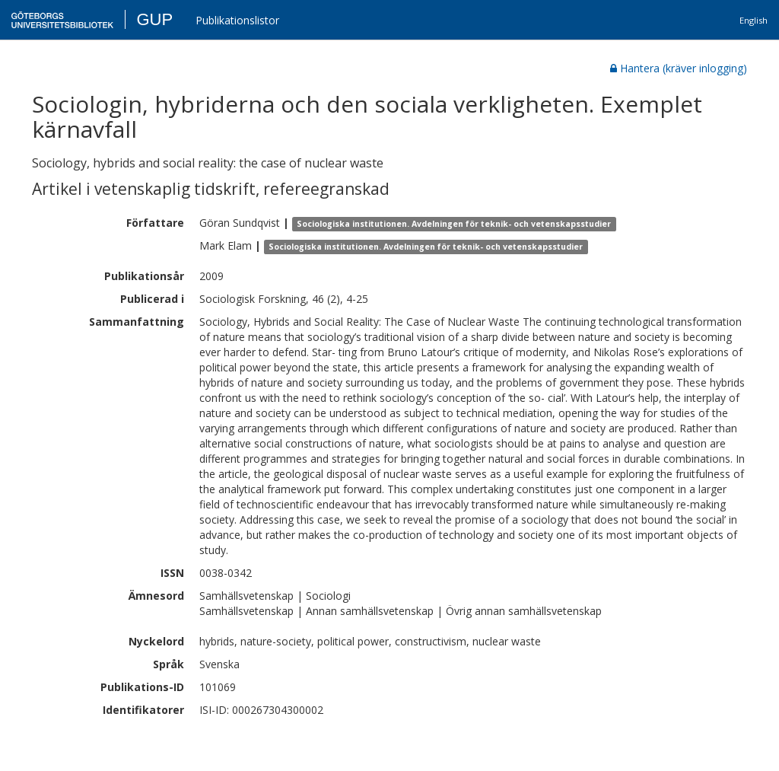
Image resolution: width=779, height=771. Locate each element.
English (753, 20)
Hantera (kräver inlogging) (678, 68)
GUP (154, 19)
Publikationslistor (237, 20)
